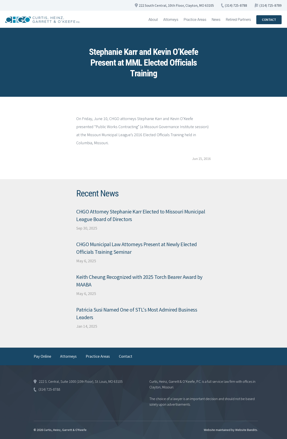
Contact (125, 356)
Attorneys (170, 19)
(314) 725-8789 (270, 5)
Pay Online (42, 356)
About (153, 19)
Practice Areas (195, 19)
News (216, 19)
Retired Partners (238, 19)
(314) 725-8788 (236, 5)
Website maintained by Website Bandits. (231, 430)
